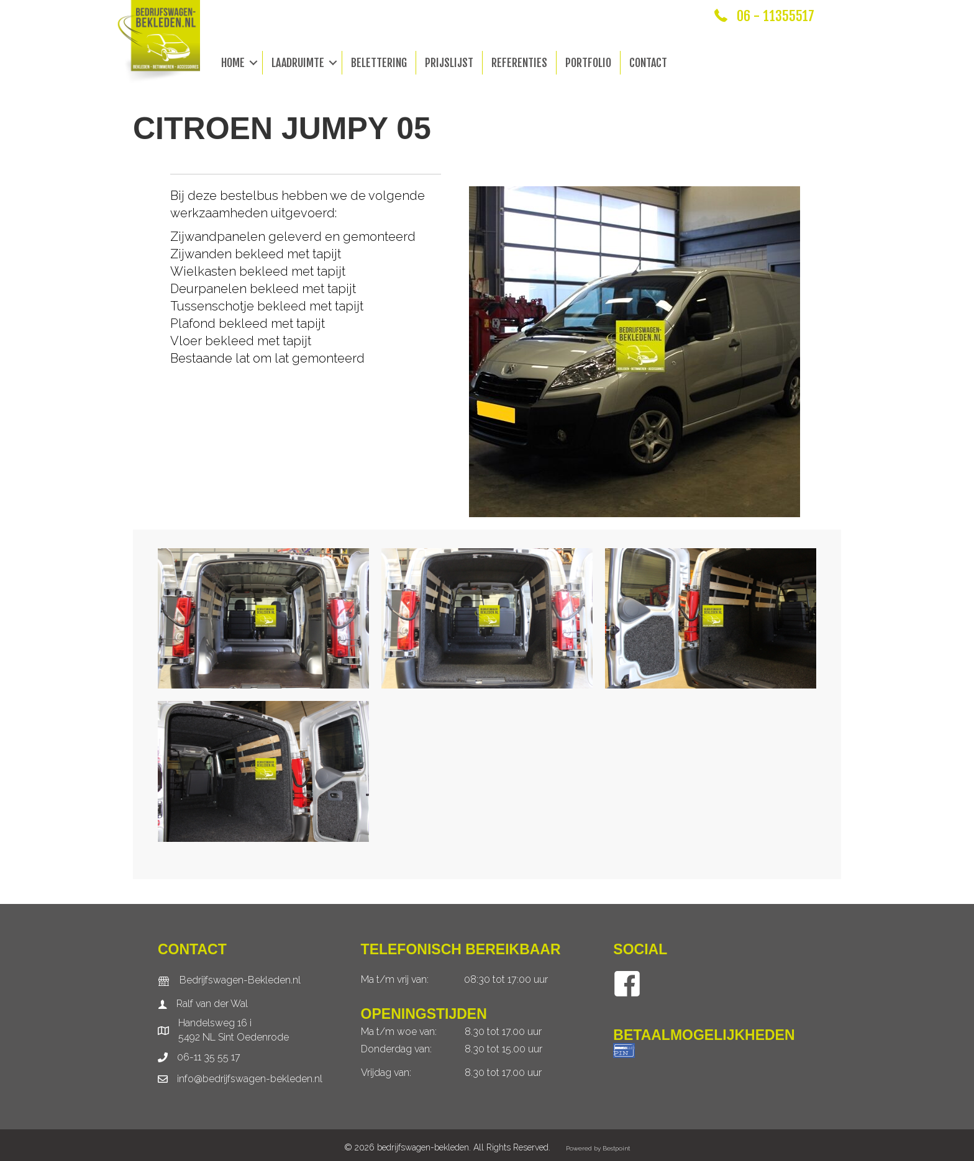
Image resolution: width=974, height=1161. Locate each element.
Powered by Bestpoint (598, 1148)
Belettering (379, 63)
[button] (253, 63)
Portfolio (588, 63)
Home (233, 63)
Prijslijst (449, 63)
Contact (648, 63)
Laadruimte (297, 63)
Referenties (519, 63)
